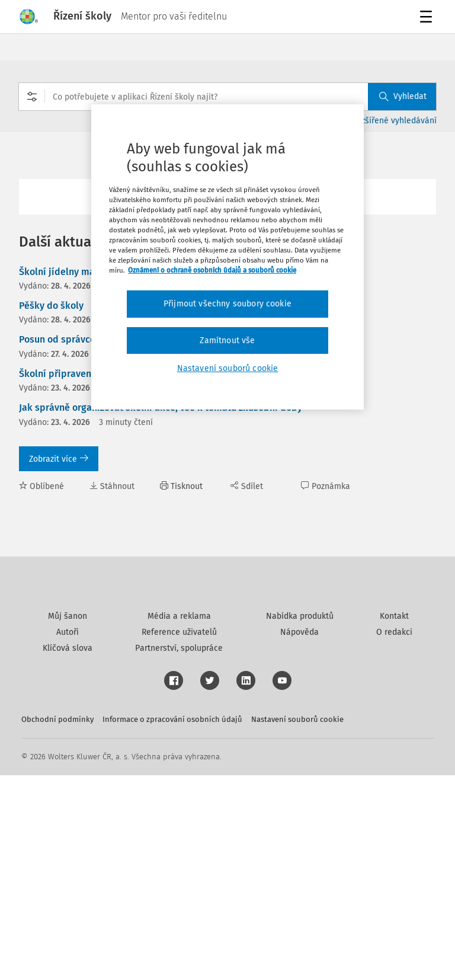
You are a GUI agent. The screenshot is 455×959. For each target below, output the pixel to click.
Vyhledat (403, 96)
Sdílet (246, 486)
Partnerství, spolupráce (179, 832)
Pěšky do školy (51, 305)
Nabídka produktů (300, 800)
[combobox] (227, 96)
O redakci (394, 816)
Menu (428, 18)
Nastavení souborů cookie (297, 903)
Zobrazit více (58, 459)
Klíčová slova (67, 832)
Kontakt (394, 800)
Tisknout (181, 486)
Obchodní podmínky (57, 903)
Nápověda (299, 816)
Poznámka (325, 486)
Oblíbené (41, 486)
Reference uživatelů (179, 816)
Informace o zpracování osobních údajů (172, 903)
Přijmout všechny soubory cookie (227, 304)
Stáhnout (111, 486)
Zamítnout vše (227, 340)
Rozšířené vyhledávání (394, 121)
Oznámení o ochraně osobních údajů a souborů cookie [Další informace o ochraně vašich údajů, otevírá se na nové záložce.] (212, 270)
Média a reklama (179, 800)
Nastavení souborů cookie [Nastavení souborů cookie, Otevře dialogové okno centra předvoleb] (227, 368)
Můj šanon (67, 800)
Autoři (67, 816)
